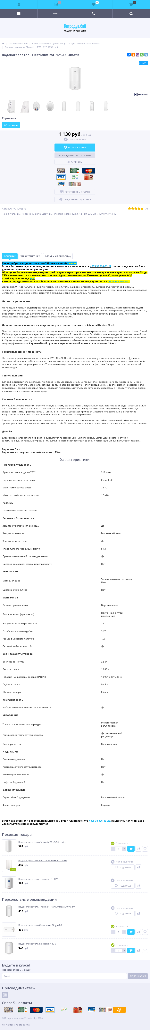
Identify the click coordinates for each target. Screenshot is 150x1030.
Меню (56, 13)
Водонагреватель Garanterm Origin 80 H (41, 925)
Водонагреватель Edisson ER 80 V (37, 943)
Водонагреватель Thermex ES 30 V (38, 879)
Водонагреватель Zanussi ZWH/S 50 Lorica (42, 842)
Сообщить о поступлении (75, 155)
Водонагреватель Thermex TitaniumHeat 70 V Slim (46, 906)
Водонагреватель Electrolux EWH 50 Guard (42, 860)
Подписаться (138, 976)
